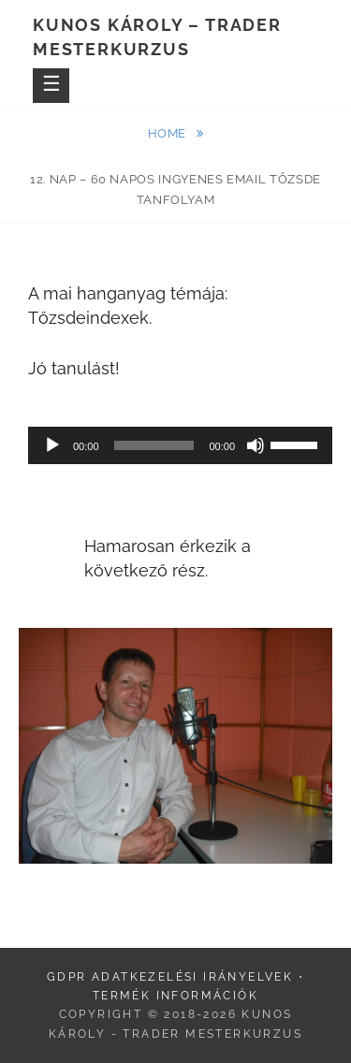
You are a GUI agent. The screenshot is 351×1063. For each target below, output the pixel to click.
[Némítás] (255, 445)
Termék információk (175, 995)
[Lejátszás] (52, 445)
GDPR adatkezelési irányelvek (170, 976)
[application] (180, 445)
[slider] (154, 445)
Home (169, 133)
